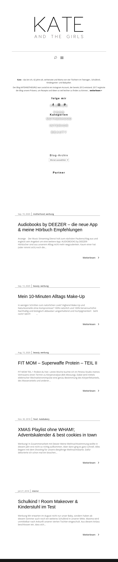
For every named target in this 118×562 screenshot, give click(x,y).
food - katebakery (41, 419)
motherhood (39, 214)
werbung (50, 214)
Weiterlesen (89, 257)
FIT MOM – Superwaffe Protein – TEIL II (57, 362)
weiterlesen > (96, 90)
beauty (36, 286)
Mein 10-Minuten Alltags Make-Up (51, 296)
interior (35, 491)
